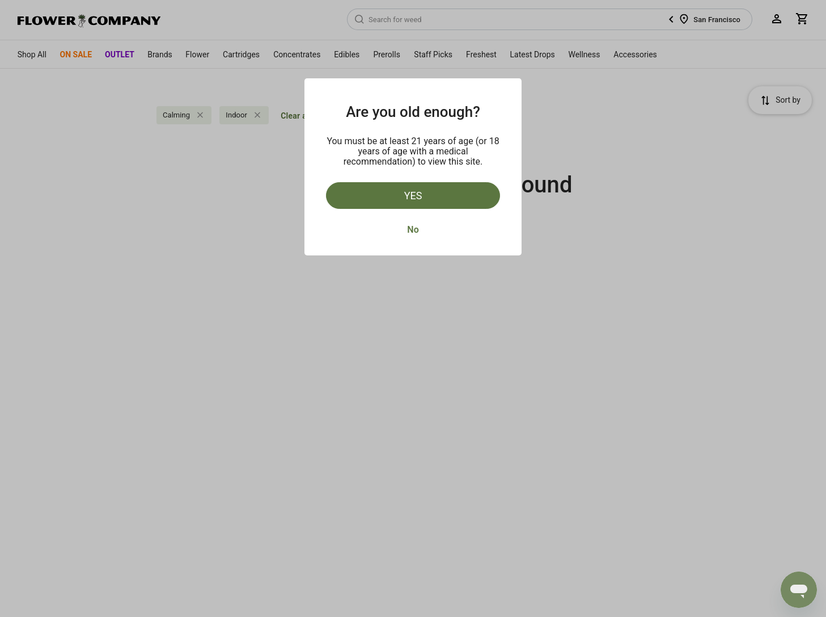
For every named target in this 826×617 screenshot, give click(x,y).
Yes (413, 196)
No (412, 229)
